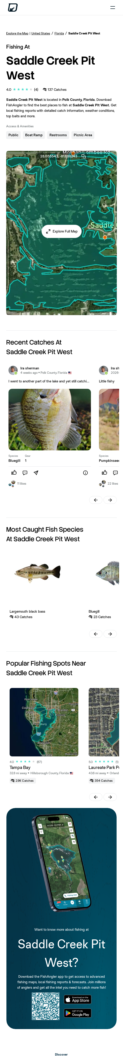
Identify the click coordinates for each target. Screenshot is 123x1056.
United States (40, 33)
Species (13, 456)
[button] (61, 231)
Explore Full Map (65, 231)
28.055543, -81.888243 (63, 156)
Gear (27, 456)
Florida (59, 33)
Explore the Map (17, 33)
